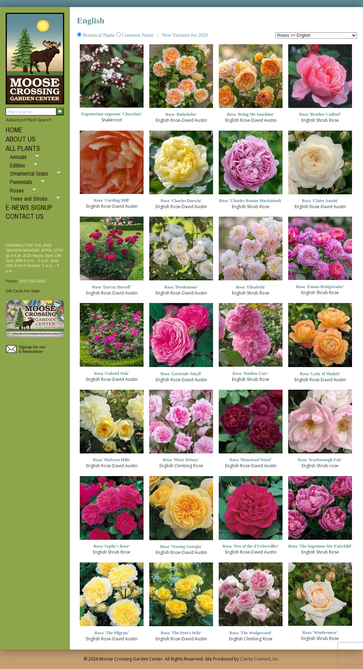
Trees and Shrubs (29, 198)
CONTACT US (25, 216)
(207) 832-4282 (32, 281)
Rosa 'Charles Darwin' (181, 200)
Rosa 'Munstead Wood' (250, 459)
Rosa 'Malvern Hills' (111, 459)
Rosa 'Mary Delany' (181, 459)
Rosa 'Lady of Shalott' (320, 373)
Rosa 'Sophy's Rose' (112, 546)
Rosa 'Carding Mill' (112, 200)
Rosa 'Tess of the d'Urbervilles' (251, 546)
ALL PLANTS (23, 148)
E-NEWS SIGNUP (29, 207)
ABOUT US (20, 139)
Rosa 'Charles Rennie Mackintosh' (250, 200)
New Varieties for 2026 (184, 35)
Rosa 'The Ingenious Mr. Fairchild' (320, 546)
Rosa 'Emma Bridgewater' (320, 286)
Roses (17, 190)
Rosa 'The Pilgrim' (112, 632)
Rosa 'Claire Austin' (320, 200)
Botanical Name (96, 35)
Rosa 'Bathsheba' (181, 114)
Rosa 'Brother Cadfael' (320, 114)
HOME (14, 130)
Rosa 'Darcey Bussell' (111, 287)
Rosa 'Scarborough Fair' (320, 459)
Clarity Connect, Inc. (259, 659)
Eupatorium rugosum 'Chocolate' (111, 114)
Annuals (19, 157)
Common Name (135, 35)
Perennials (22, 182)
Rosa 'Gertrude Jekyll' (181, 373)
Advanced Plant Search (28, 120)
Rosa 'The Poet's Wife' (181, 632)
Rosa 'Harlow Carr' (251, 373)
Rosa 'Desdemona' (181, 287)
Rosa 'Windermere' (320, 632)
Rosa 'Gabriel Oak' (111, 373)
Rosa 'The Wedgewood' (250, 632)
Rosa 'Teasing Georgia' (181, 546)
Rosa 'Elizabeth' (251, 287)
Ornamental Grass (30, 173)
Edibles (18, 165)
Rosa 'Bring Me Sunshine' (250, 114)
